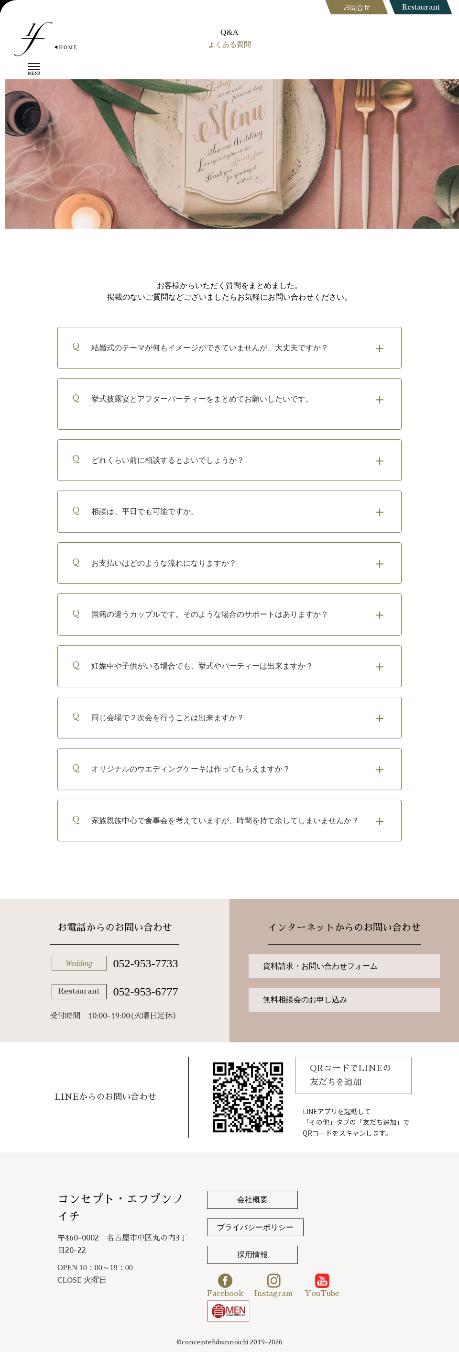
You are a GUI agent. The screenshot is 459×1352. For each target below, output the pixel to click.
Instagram (273, 1285)
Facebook (225, 1285)
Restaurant (421, 7)
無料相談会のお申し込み (305, 999)
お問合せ (356, 7)
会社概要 (252, 1200)
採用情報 (252, 1255)
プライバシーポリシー (255, 1227)
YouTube (322, 1285)
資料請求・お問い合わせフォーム (320, 966)
